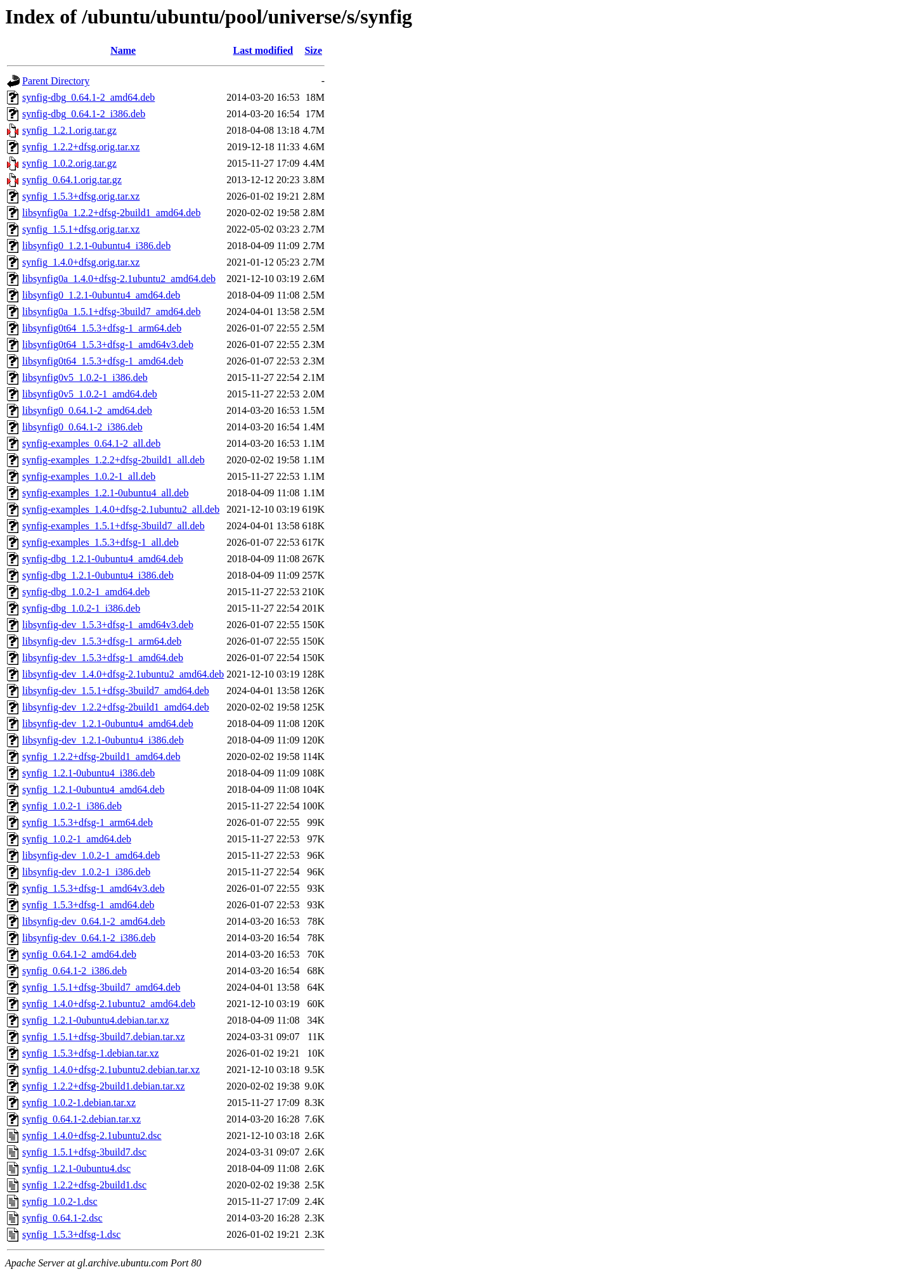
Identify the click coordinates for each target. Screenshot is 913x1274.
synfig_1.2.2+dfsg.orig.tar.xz (80, 146)
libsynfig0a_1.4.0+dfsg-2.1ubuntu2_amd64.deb (119, 278)
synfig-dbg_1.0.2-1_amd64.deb (86, 591)
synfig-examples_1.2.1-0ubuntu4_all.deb (105, 492)
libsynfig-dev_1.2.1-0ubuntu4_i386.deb (103, 740)
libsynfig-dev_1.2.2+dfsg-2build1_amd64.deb (115, 707)
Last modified (263, 50)
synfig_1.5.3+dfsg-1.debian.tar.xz (90, 1053)
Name (123, 50)
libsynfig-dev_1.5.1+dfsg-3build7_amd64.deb (115, 690)
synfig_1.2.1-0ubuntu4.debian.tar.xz (95, 1020)
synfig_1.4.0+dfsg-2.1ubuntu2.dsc (92, 1135)
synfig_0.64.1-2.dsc (62, 1218)
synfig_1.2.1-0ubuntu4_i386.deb (88, 773)
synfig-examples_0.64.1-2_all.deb (91, 443)
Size (313, 50)
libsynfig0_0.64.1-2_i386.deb (82, 426)
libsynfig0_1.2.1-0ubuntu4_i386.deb (96, 245)
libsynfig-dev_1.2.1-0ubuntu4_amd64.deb (107, 723)
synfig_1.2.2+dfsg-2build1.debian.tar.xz (103, 1086)
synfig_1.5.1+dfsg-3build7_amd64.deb (101, 987)
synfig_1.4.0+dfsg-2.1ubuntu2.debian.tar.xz (111, 1069)
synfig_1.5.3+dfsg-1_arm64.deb (87, 822)
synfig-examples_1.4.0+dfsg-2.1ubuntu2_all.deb (120, 509)
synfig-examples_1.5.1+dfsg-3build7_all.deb (113, 525)
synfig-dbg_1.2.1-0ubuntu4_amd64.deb (102, 558)
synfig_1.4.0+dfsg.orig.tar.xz (80, 262)
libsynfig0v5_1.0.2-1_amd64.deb (89, 394)
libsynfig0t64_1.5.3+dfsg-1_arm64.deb (101, 328)
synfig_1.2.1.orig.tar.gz (69, 130)
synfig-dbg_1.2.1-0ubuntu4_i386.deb (98, 575)
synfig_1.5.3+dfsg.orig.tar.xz (80, 196)
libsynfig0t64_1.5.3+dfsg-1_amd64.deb (102, 361)
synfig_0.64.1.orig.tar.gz (72, 179)
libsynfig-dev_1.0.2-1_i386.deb (86, 871)
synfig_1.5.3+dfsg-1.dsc (71, 1234)
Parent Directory (55, 80)
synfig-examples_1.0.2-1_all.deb (88, 476)
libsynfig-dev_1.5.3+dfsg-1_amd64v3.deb (107, 624)
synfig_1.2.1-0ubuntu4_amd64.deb (93, 789)
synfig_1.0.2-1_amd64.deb (76, 838)
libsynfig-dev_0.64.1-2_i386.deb (88, 937)
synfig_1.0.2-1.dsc (60, 1201)
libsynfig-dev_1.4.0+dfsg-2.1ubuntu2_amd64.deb (123, 674)
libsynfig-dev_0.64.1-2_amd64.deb (93, 921)
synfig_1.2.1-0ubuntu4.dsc (76, 1168)
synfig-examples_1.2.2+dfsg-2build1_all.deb (113, 459)
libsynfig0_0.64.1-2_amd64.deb (87, 410)
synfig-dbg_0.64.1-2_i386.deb (83, 113)
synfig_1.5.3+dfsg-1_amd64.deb (88, 904)
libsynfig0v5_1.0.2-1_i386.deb (85, 377)
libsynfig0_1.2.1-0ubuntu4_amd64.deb (101, 295)
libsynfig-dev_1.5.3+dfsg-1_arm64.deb (101, 641)
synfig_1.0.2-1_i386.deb (72, 806)
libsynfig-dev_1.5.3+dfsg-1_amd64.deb (102, 657)
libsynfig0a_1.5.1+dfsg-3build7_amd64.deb (111, 311)
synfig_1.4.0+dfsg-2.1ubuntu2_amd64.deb (108, 1003)
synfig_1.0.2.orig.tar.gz (69, 163)
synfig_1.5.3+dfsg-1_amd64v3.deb (93, 888)
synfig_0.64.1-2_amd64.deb (79, 954)
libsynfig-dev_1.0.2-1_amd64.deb (91, 855)
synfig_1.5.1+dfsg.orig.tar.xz (80, 229)
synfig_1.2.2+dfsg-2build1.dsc (84, 1185)
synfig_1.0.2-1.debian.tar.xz (79, 1102)
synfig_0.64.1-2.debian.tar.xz (81, 1119)
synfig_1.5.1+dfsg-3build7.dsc (84, 1152)
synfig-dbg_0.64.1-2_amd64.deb (88, 97)
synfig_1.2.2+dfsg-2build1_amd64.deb (101, 756)
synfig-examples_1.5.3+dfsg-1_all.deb (100, 542)
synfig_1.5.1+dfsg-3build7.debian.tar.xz (103, 1036)
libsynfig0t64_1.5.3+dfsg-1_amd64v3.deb (107, 344)
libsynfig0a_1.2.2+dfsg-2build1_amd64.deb (111, 212)
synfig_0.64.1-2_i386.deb (74, 970)
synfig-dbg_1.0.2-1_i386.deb (81, 608)
